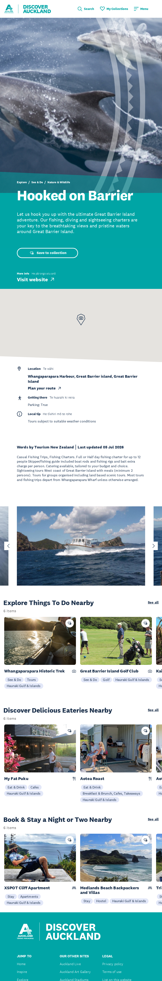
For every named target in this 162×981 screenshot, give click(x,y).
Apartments (29, 896)
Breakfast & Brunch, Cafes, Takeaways (111, 793)
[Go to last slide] (8, 546)
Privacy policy (112, 964)
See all (153, 602)
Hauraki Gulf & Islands (24, 686)
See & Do (37, 182)
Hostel (101, 901)
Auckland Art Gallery (75, 972)
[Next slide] (153, 546)
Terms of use (112, 972)
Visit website (36, 279)
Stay (11, 896)
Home (21, 964)
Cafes (35, 787)
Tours (31, 680)
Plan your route (45, 388)
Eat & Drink (16, 787)
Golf (106, 680)
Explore (22, 182)
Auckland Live (70, 964)
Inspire (22, 972)
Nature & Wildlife (58, 182)
